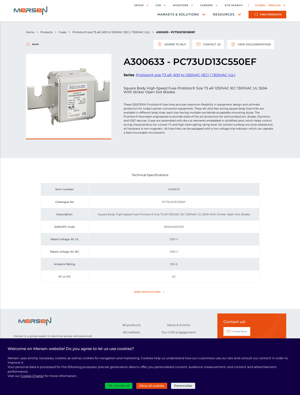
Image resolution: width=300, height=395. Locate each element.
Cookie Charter (32, 376)
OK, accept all (118, 386)
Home (30, 32)
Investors (180, 5)
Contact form (239, 331)
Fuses (62, 32)
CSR (158, 5)
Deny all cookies (151, 386)
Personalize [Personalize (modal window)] (183, 386)
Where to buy (171, 44)
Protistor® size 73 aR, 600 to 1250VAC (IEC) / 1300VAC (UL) (111, 32)
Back (35, 44)
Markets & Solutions (178, 14)
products (271, 14)
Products (46, 32)
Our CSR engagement (179, 332)
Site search (234, 5)
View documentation (250, 44)
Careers (206, 5)
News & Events (178, 325)
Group (139, 5)
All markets (131, 332)
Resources (224, 14)
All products (131, 325)
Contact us (208, 44)
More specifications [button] (147, 292)
